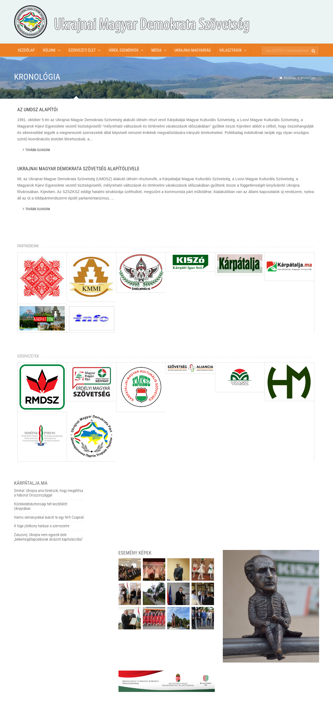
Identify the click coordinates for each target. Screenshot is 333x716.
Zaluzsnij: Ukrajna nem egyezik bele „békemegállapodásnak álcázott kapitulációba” (48, 537)
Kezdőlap (26, 50)
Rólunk (49, 50)
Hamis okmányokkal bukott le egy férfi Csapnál (49, 517)
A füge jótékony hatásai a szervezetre (42, 526)
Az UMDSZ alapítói (37, 109)
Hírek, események (124, 50)
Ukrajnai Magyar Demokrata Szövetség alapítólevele (78, 168)
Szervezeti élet (82, 50)
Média (156, 50)
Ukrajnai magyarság (192, 50)
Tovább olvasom (36, 150)
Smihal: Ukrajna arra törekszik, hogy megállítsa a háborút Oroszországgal (48, 493)
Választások (230, 50)
